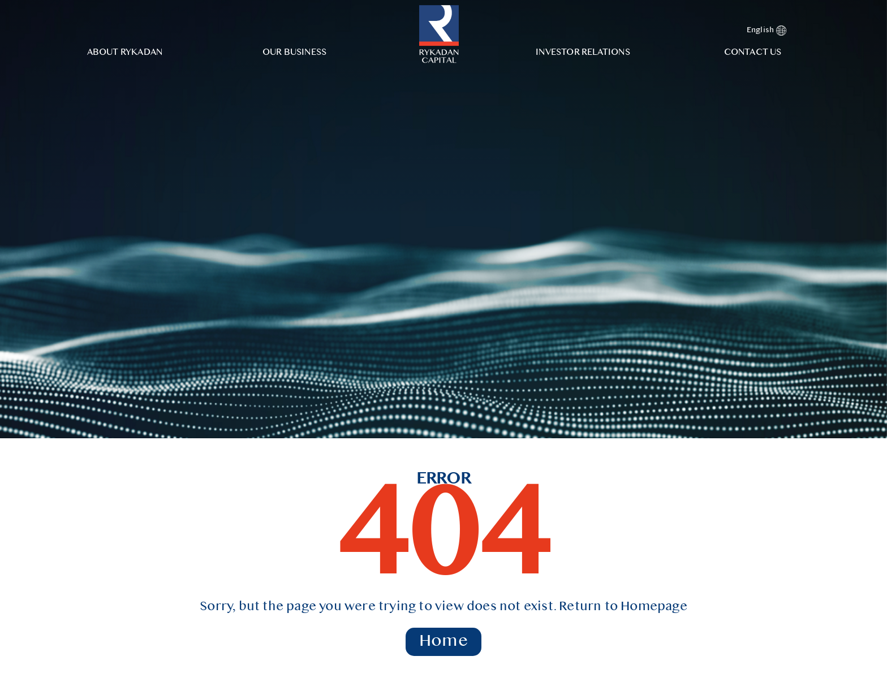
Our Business (294, 52)
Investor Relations (583, 52)
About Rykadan (125, 52)
